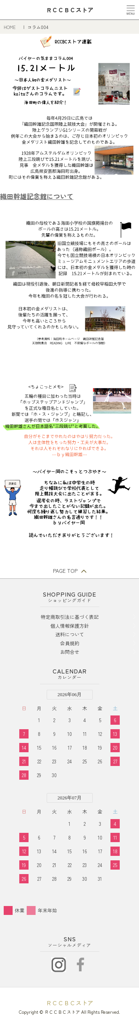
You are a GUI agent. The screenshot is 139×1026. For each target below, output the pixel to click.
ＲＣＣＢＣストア (69, 1002)
